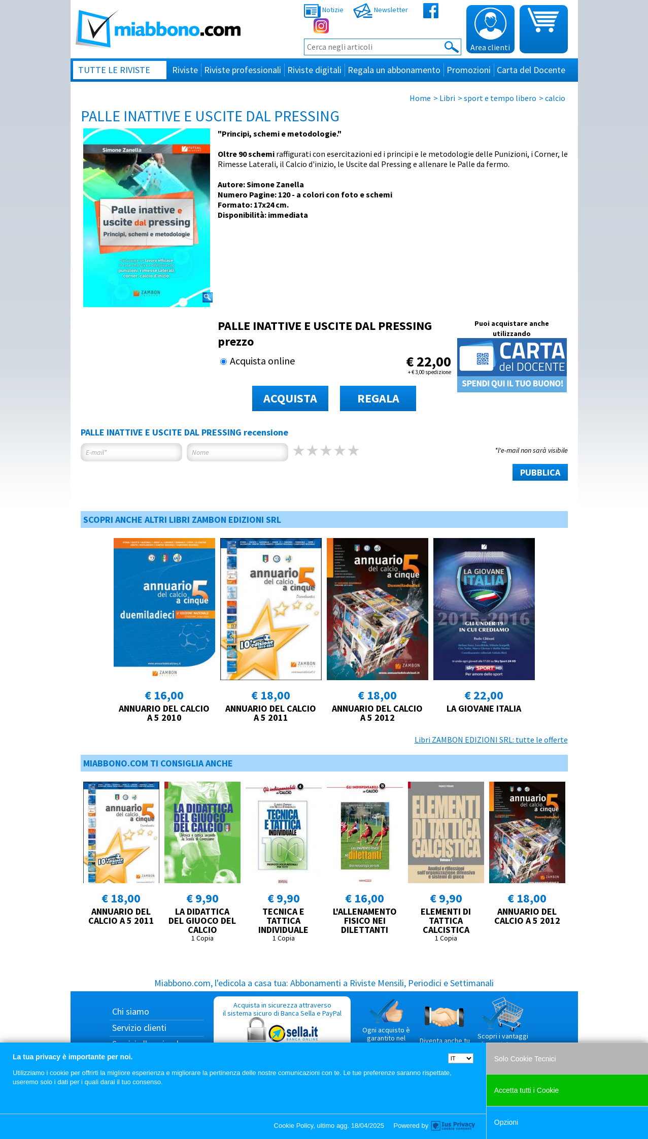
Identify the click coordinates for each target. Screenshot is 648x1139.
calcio (555, 98)
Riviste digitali (314, 70)
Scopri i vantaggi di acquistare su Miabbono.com (503, 1026)
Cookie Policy (294, 1125)
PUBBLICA (540, 472)
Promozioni (469, 70)
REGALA (378, 398)
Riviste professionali (242, 70)
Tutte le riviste (114, 70)
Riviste (185, 70)
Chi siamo (130, 1011)
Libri (447, 98)
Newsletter (380, 9)
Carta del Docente (531, 70)
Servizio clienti (139, 1027)
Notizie (324, 9)
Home (420, 98)
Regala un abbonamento (394, 70)
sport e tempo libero (500, 98)
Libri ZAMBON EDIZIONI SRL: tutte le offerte (491, 739)
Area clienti (490, 30)
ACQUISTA (290, 398)
